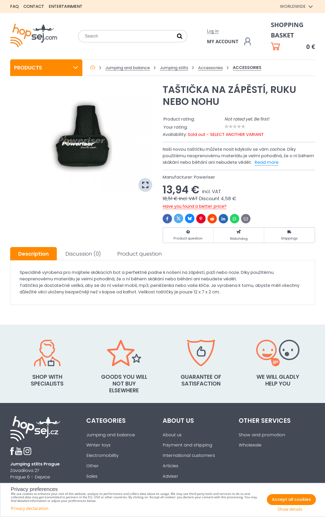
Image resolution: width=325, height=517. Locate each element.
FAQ (14, 6)
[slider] (234, 126)
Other (92, 466)
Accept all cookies (291, 499)
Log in (213, 31)
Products (46, 67)
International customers (189, 455)
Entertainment (65, 6)
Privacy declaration (29, 508)
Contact (33, 6)
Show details (290, 509)
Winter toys (98, 445)
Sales (91, 476)
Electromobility (102, 455)
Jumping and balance (110, 435)
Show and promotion (262, 435)
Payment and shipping (187, 445)
